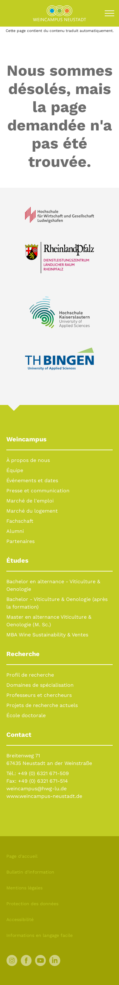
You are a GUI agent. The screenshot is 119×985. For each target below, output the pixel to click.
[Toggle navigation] (109, 13)
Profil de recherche (30, 675)
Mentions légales (24, 887)
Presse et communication (37, 491)
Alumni (15, 531)
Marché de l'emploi (30, 501)
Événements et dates (32, 480)
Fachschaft (19, 521)
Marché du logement (32, 511)
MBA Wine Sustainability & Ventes (47, 635)
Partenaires (20, 541)
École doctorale (26, 715)
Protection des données (32, 903)
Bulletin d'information (30, 872)
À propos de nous (28, 460)
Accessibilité (20, 919)
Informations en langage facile (39, 935)
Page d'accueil (21, 856)
